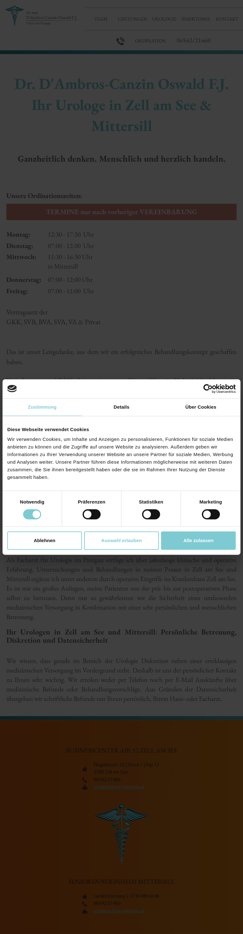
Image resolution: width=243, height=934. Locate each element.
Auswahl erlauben (121, 540)
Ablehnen (44, 540)
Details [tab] (121, 407)
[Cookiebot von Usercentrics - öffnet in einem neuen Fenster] (208, 388)
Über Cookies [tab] (200, 407)
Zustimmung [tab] (42, 407)
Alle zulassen (199, 540)
